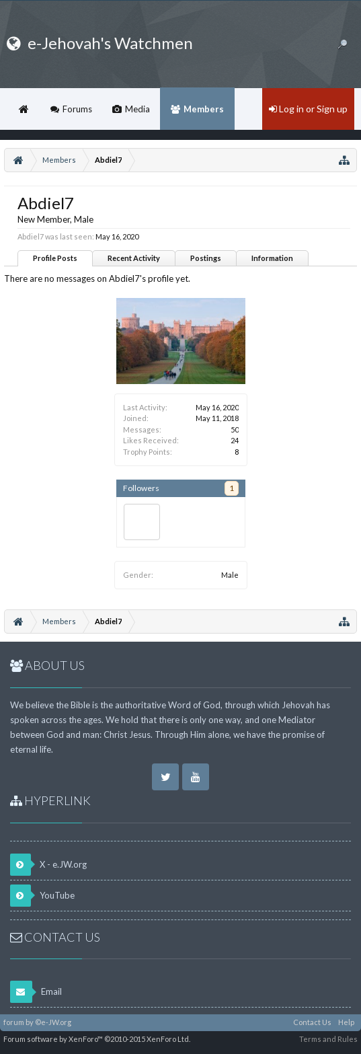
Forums (77, 109)
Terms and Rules (328, 1038)
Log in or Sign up (308, 108)
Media (137, 109)
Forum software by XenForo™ (96, 1038)
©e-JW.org (53, 1022)
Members (204, 109)
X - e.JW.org (48, 865)
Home (23, 109)
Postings (205, 258)
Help (346, 1022)
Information (272, 258)
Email (36, 992)
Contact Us (312, 1022)
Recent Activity (134, 258)
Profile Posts (55, 258)
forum (13, 1022)
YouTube (42, 895)
